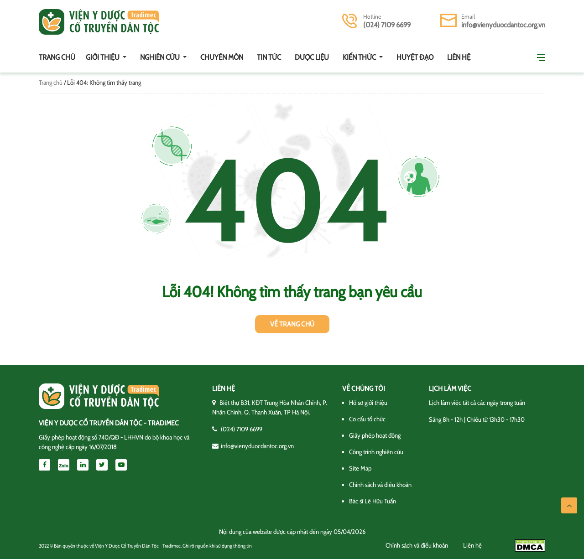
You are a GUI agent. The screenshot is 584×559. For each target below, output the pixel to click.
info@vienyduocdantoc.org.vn (503, 25)
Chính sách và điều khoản (380, 485)
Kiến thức (360, 57)
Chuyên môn (221, 57)
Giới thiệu (103, 57)
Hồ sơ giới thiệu (368, 403)
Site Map (360, 468)
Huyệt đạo (414, 57)
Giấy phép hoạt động (375, 435)
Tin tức (269, 57)
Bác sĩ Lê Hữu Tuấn (372, 501)
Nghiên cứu (160, 57)
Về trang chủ (292, 324)
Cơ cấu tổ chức (367, 419)
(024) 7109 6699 (387, 25)
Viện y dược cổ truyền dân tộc (99, 22)
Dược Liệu (312, 57)
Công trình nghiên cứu (376, 452)
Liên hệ (458, 57)
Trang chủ (57, 57)
